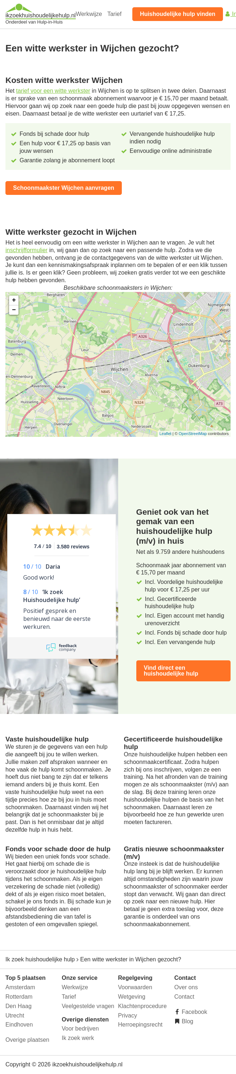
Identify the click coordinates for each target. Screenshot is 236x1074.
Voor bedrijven (80, 1028)
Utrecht (14, 1015)
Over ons (186, 987)
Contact (184, 997)
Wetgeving (131, 997)
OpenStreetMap (193, 433)
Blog (186, 1021)
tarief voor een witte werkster (53, 91)
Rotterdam (19, 997)
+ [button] (14, 300)
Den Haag (18, 1006)
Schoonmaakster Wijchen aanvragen (63, 188)
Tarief (114, 14)
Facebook (193, 1012)
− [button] (14, 310)
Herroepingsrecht (140, 1024)
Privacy (127, 1015)
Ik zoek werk (78, 1038)
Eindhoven (19, 1024)
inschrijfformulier (26, 250)
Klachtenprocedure (142, 1006)
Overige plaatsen (27, 1040)
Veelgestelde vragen (88, 1006)
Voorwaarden (135, 987)
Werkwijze (89, 14)
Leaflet (165, 433)
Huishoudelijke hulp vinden (177, 14)
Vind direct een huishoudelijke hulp (171, 671)
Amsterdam (20, 987)
